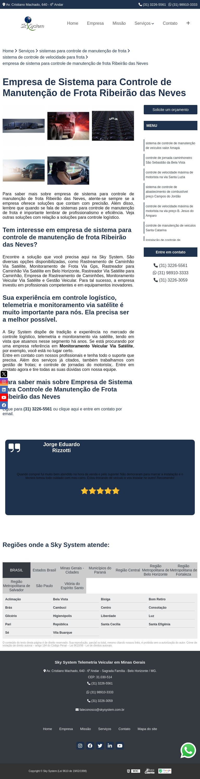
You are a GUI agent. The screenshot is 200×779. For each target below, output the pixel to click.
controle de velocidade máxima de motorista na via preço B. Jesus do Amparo (169, 210)
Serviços (143, 23)
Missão (119, 23)
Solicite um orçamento (171, 110)
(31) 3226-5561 (152, 5)
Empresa (95, 23)
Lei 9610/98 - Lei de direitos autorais (91, 645)
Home (72, 23)
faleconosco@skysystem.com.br (100, 710)
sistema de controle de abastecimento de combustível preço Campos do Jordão (167, 191)
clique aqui (69, 409)
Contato (170, 23)
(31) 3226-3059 (171, 280)
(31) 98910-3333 (182, 5)
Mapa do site (147, 729)
